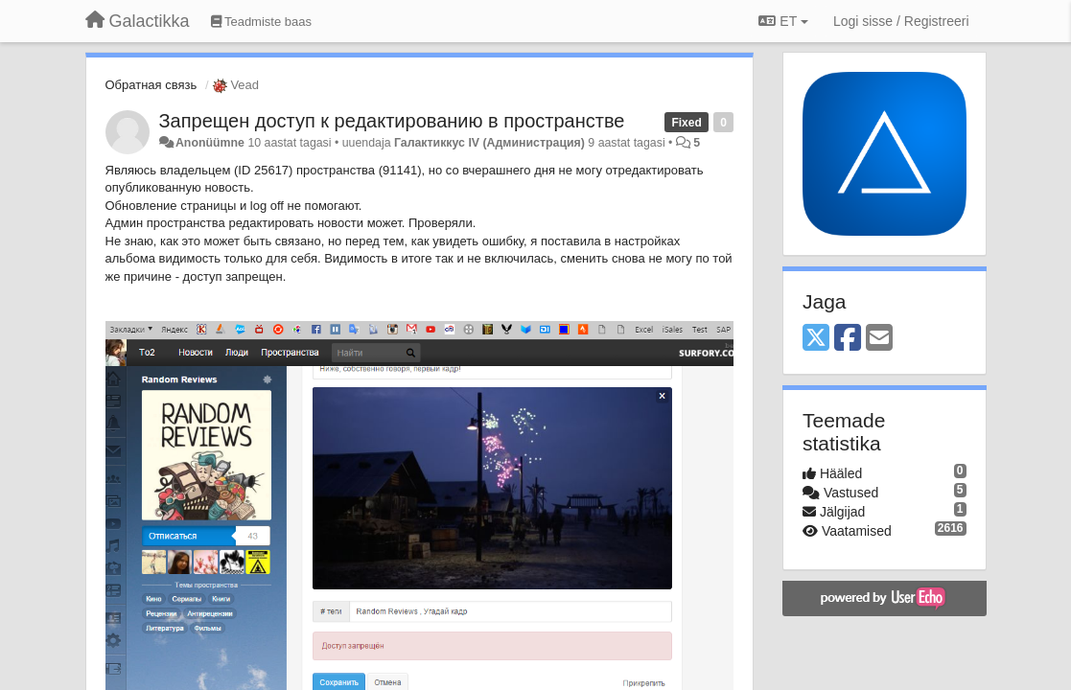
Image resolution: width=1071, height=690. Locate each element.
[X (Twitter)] (816, 339)
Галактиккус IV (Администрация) (489, 143)
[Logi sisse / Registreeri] (901, 21)
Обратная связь (151, 85)
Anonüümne (209, 143)
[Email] (879, 339)
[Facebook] (847, 339)
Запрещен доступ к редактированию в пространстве (392, 120)
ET (782, 21)
